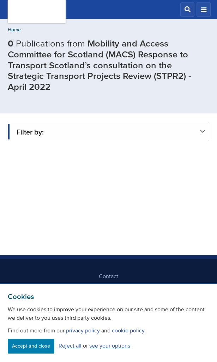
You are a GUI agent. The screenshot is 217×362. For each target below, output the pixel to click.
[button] (187, 9)
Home (14, 29)
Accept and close (31, 346)
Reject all (70, 345)
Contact (108, 276)
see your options (109, 345)
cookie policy (128, 330)
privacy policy (83, 330)
